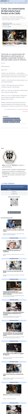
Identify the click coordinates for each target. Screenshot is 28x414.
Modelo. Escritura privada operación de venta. (13, 271)
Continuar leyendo (14, 238)
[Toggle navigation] (26, 1)
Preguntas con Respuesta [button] (14, 212)
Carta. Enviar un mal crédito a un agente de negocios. (13, 354)
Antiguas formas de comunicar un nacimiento (11, 251)
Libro (18, 121)
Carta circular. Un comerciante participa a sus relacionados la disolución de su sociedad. (13, 313)
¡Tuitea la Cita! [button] (14, 193)
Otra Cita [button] (14, 191)
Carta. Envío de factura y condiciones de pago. (13, 374)
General (6, 121)
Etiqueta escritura (8, 120)
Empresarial (17, 120)
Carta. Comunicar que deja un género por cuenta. (13, 230)
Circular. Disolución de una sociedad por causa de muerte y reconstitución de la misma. (13, 334)
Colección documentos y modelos (11, 118)
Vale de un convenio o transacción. (12, 394)
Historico (12, 121)
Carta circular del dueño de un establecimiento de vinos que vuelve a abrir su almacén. (13, 293)
